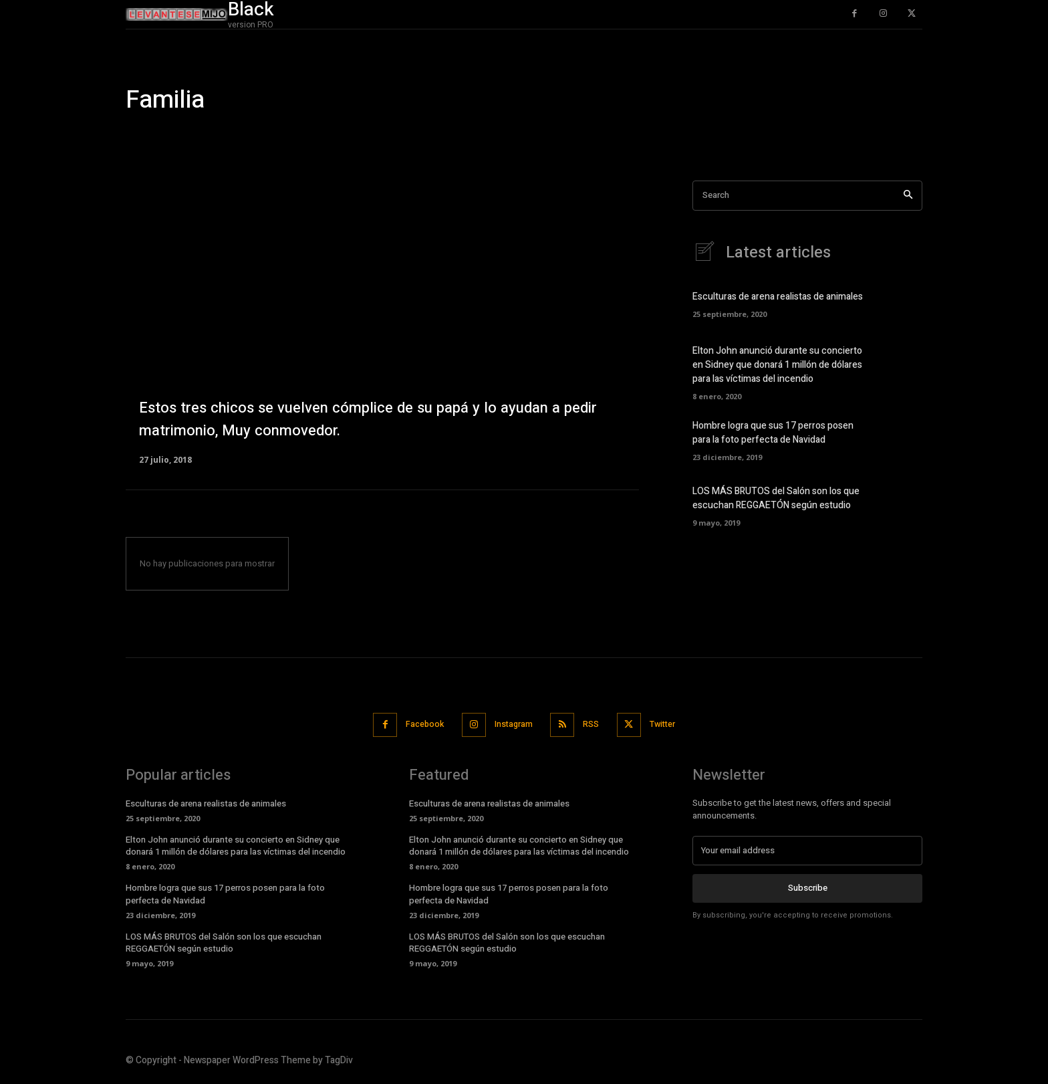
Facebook (418, 724)
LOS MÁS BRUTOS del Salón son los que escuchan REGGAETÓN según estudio (776, 499)
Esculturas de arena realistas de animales (777, 297)
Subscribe (807, 886)
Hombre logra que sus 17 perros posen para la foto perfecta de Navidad (773, 433)
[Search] (908, 196)
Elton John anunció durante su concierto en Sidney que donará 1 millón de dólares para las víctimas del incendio (777, 365)
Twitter (670, 724)
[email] (807, 849)
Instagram (512, 724)
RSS (594, 724)
